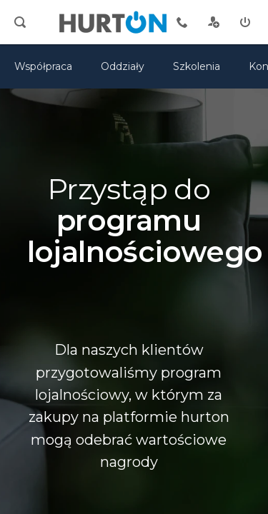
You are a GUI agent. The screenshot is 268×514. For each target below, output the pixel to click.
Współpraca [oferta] (43, 66)
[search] (20, 22)
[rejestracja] (213, 22)
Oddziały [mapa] (122, 66)
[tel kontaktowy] (182, 22)
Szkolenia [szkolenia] (196, 66)
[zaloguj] (245, 22)
